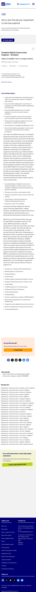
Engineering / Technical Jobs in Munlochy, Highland (16, 424)
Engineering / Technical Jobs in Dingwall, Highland (15, 399)
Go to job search (8, 40)
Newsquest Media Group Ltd (9, 591)
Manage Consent (6, 553)
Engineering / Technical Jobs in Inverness (13, 412)
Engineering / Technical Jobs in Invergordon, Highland (17, 409)
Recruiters (4, 529)
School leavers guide (7, 544)
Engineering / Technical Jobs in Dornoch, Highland (16, 401)
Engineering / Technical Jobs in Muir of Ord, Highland (16, 422)
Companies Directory (7, 569)
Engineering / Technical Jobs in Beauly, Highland (15, 394)
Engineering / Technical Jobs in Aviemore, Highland (16, 392)
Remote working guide (8, 556)
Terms (3, 541)
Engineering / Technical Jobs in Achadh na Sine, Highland (18, 388)
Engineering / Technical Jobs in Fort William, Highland (17, 405)
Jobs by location (6, 559)
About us (4, 526)
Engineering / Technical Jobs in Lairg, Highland (15, 418)
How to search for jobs (7, 532)
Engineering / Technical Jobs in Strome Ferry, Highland (17, 433)
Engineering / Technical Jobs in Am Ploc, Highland (15, 431)
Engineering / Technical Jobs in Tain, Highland (14, 437)
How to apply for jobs (7, 538)
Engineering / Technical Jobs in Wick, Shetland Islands (17, 444)
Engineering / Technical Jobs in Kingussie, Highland (16, 414)
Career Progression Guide (8, 550)
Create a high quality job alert (16, 464)
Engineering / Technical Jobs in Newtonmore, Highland (17, 429)
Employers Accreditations (9, 562)
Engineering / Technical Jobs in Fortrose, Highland (16, 407)
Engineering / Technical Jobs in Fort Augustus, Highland (17, 403)
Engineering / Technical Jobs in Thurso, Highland (15, 440)
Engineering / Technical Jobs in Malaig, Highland (15, 420)
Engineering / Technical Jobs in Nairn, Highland (15, 427)
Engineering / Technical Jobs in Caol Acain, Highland (16, 416)
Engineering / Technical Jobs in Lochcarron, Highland (16, 435)
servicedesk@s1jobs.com (25, 531)
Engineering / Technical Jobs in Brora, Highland (15, 396)
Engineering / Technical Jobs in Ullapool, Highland (15, 442)
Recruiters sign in (6, 535)
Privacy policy (5, 547)
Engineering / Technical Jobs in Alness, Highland (15, 390)
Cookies (3, 565)
